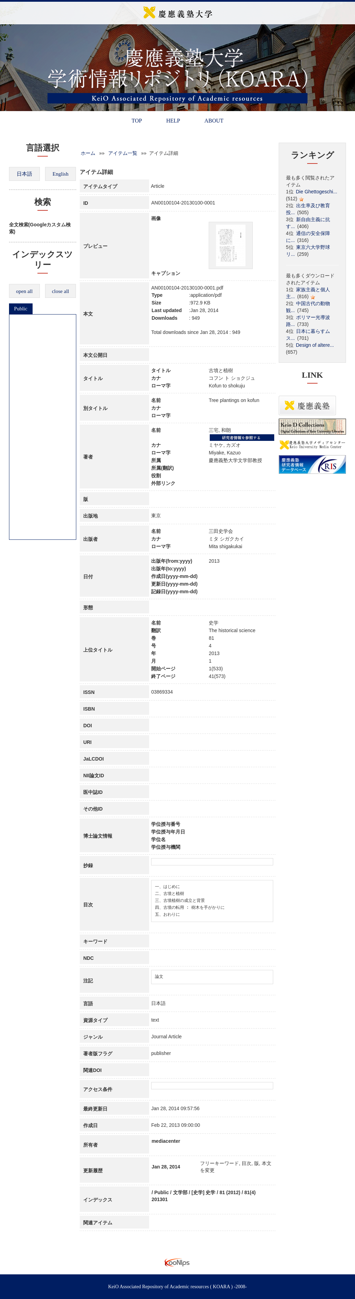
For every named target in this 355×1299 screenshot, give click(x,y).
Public (20, 308)
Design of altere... (315, 345)
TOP (136, 121)
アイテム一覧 (122, 153)
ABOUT (213, 121)
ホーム (88, 153)
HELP (173, 121)
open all (24, 291)
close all (60, 291)
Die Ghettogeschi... (316, 191)
